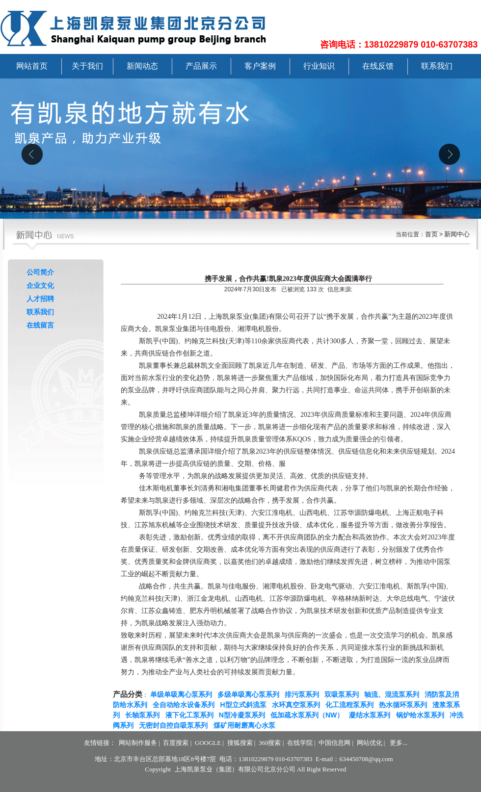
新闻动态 (142, 66)
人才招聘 (40, 299)
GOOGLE (208, 742)
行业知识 (319, 66)
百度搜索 (175, 742)
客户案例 (260, 66)
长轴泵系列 (144, 715)
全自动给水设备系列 (185, 705)
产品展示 (201, 66)
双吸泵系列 (343, 694)
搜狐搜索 (240, 742)
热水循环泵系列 (405, 705)
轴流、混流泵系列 (393, 694)
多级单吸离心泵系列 (250, 694)
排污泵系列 (304, 694)
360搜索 (270, 742)
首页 (431, 234)
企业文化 (40, 285)
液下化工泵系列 (191, 715)
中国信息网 (334, 742)
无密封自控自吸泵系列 (175, 725)
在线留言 (40, 325)
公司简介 (40, 272)
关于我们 (87, 66)
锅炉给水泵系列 (422, 715)
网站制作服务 (138, 742)
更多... (398, 742)
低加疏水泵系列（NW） (308, 715)
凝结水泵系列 (371, 715)
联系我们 (437, 66)
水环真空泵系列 (298, 705)
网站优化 (369, 742)
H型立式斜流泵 (245, 705)
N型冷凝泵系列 (244, 715)
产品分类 (127, 694)
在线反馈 (378, 66)
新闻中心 (457, 234)
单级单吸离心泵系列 (183, 694)
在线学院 (300, 742)
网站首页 (32, 66)
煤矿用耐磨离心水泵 (246, 725)
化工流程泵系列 (351, 705)
